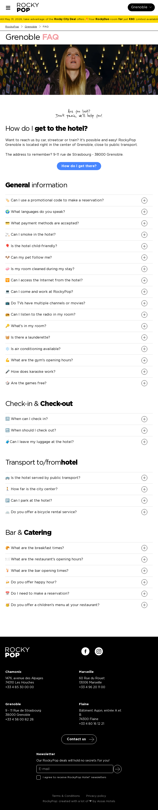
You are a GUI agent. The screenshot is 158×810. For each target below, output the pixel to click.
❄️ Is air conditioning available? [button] (32, 349)
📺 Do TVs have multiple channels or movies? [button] (45, 303)
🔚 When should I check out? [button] (30, 430)
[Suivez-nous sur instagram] (99, 651)
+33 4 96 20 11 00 (92, 687)
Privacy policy (96, 795)
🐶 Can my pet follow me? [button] (28, 257)
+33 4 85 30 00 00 (19, 687)
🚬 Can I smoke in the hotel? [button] (30, 234)
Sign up (117, 769)
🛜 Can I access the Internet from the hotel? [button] (44, 280)
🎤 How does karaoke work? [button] (30, 371)
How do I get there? (79, 166)
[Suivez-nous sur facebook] (85, 651)
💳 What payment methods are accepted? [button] (42, 223)
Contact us (76, 739)
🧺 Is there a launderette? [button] (27, 337)
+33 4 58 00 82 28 (19, 719)
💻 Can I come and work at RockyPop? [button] (39, 291)
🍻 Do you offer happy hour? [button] (30, 582)
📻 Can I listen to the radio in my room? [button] (40, 314)
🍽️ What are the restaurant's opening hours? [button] (44, 559)
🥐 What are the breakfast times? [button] (34, 548)
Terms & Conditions (66, 795)
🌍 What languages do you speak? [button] (35, 212)
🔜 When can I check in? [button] (26, 419)
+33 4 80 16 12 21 (91, 723)
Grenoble (31, 26)
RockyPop (12, 26)
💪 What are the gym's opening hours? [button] (39, 360)
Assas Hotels (106, 801)
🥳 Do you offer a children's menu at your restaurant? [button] (52, 605)
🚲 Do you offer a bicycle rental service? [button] (41, 512)
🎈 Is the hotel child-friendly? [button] (31, 246)
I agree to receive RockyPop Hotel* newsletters (74, 777)
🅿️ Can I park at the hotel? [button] (28, 500)
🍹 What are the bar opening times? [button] (36, 570)
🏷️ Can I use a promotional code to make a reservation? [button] (54, 200)
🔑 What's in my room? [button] (25, 326)
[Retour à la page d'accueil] (17, 656)
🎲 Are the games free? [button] (25, 383)
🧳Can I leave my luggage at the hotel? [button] (39, 442)
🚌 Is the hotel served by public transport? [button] (42, 478)
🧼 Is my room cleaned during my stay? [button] (39, 269)
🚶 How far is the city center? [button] (31, 489)
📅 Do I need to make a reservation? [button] (37, 593)
